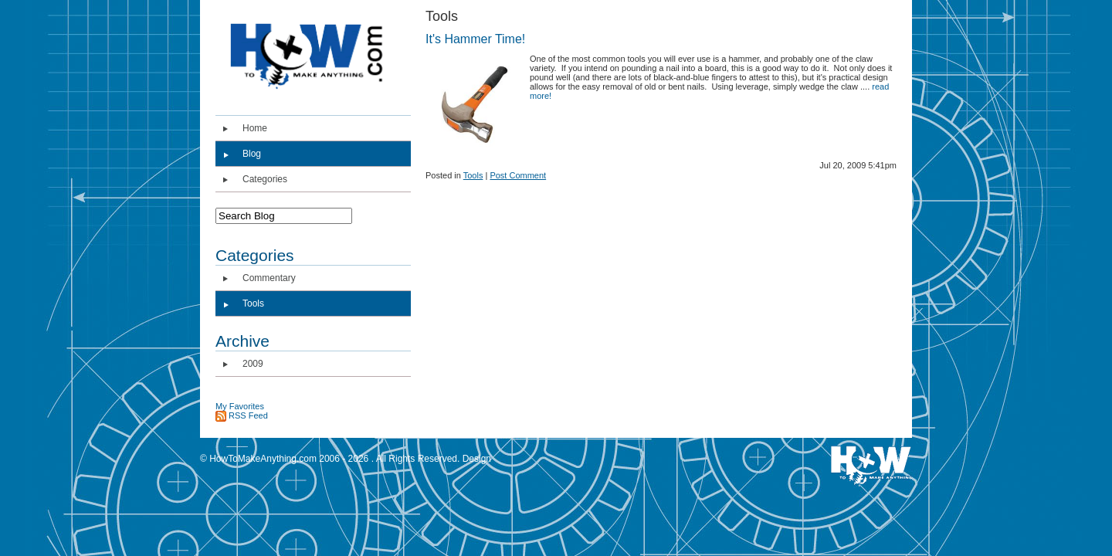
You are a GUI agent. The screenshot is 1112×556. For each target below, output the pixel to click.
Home (254, 128)
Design (477, 458)
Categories (264, 179)
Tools (253, 303)
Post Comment (518, 175)
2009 (252, 363)
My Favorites (239, 406)
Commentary (269, 278)
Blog (251, 153)
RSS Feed (241, 415)
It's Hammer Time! (475, 39)
